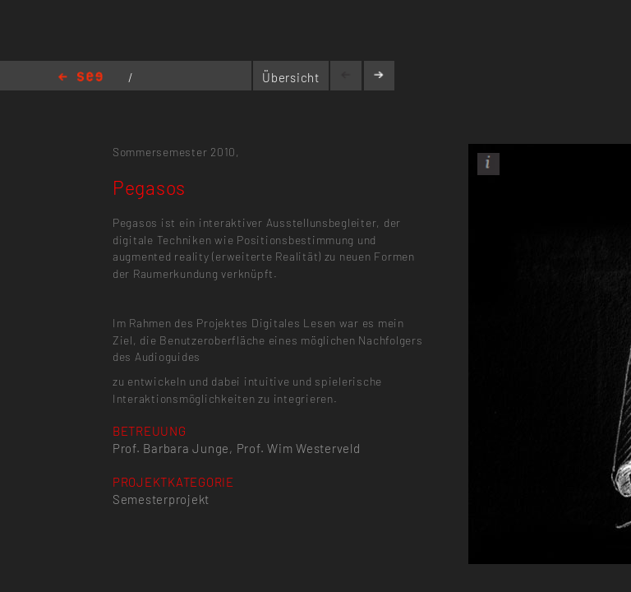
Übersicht (291, 77)
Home (80, 77)
